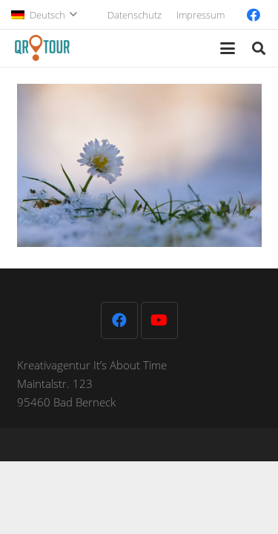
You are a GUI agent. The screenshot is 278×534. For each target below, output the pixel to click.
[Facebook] (253, 14)
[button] (43, 14)
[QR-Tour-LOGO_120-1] (42, 48)
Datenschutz (134, 15)
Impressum (200, 15)
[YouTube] (159, 320)
